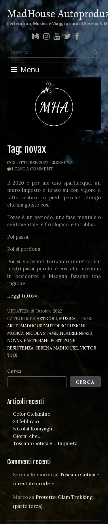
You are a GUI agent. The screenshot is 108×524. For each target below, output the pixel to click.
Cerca (14, 371)
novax (14, 340)
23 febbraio (26, 421)
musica (15, 333)
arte (12, 325)
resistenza (20, 348)
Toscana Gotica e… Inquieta (45, 443)
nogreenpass (76, 333)
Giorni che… (27, 436)
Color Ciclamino (31, 414)
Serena (64, 162)
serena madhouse (56, 348)
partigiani (36, 340)
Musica (67, 318)
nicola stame (42, 333)
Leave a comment (32, 169)
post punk (63, 340)
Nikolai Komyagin (33, 428)
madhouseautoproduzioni (53, 325)
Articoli (47, 318)
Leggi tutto (22, 296)
